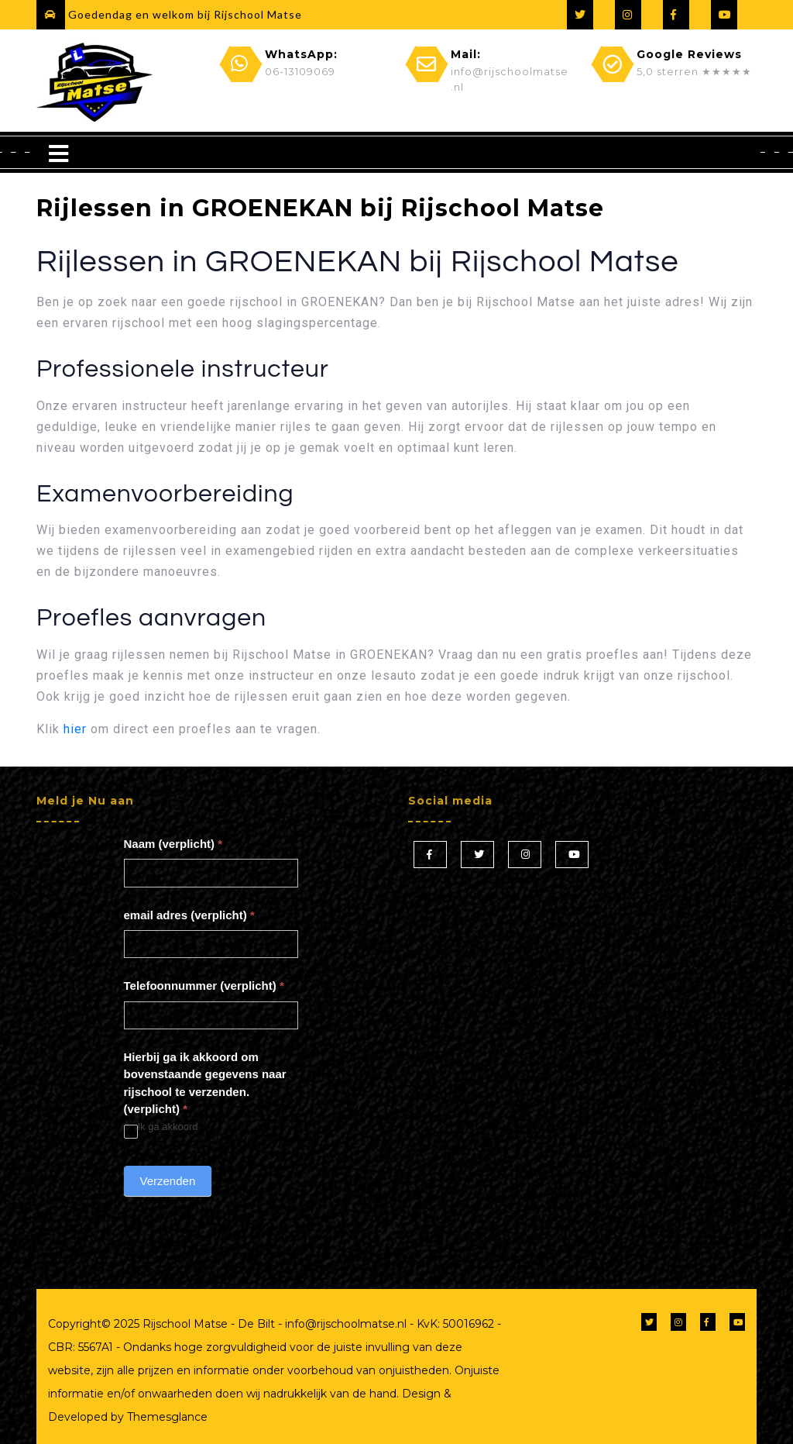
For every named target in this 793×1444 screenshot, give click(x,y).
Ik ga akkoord (161, 1127)
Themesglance (166, 1417)
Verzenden (168, 1180)
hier (75, 729)
